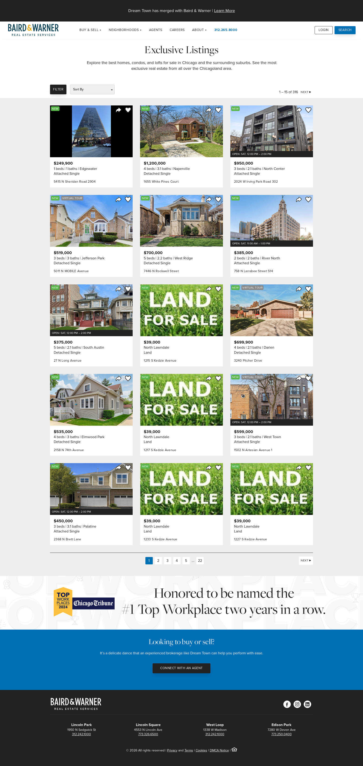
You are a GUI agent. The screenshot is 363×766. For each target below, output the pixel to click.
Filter (58, 89)
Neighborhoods (124, 30)
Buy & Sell (89, 30)
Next (304, 92)
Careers (177, 30)
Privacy (172, 750)
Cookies (201, 750)
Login (324, 30)
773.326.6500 (148, 734)
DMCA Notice (219, 750)
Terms (189, 750)
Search (345, 30)
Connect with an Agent (181, 668)
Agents (155, 30)
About (198, 30)
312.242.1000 (81, 734)
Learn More (224, 11)
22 (200, 560)
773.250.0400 (281, 734)
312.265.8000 (226, 30)
